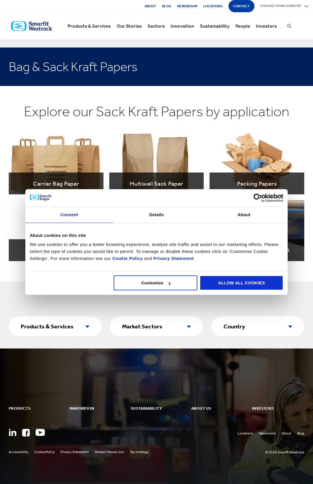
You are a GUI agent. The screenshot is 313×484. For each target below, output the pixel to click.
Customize (155, 282)
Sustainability (215, 26)
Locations (213, 6)
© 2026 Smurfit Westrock (284, 452)
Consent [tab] (69, 214)
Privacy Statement (173, 258)
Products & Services (89, 26)
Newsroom (187, 6)
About (150, 6)
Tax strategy (139, 452)
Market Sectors (142, 326)
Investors (266, 26)
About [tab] (244, 214)
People (242, 26)
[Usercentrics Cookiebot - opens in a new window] (257, 197)
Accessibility (19, 452)
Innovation (182, 26)
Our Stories (129, 26)
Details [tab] (156, 214)
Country (234, 326)
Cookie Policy (127, 258)
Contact (241, 6)
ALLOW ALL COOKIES (241, 282)
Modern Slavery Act (109, 452)
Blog (166, 6)
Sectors (156, 26)
